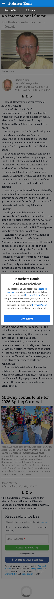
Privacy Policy (32, 295)
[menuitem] (31, 10)
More (31, 10)
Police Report (13, 10)
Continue (26, 318)
